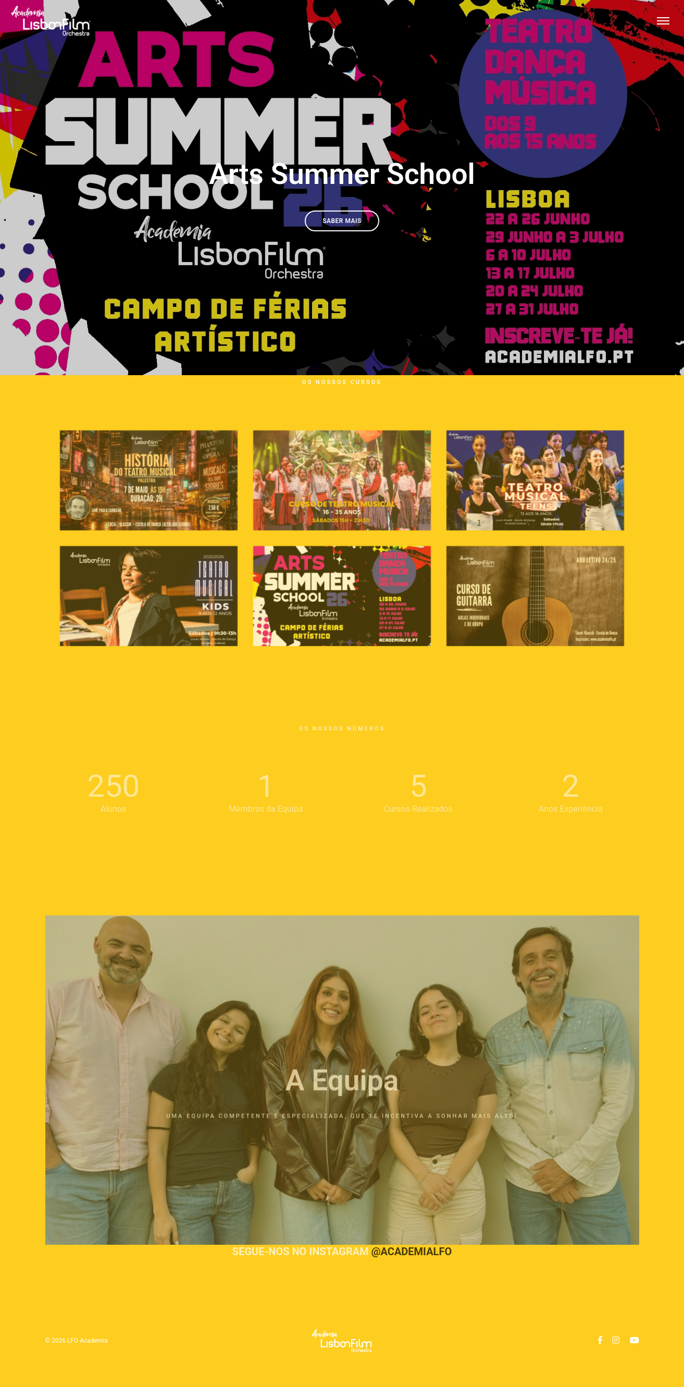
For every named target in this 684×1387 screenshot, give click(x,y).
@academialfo (411, 1251)
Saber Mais (342, 221)
